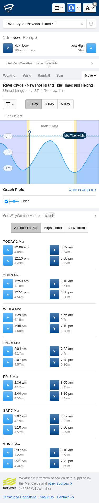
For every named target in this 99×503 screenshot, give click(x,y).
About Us (47, 497)
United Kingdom (16, 90)
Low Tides (76, 228)
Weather (10, 75)
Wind (27, 75)
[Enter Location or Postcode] (49, 24)
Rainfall (44, 75)
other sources (58, 483)
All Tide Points (26, 228)
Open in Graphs (81, 190)
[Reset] (82, 24)
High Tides (53, 228)
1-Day (33, 104)
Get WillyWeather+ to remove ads (32, 63)
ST (36, 90)
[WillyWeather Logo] (12, 7)
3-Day (49, 104)
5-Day (65, 104)
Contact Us (65, 497)
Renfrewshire (54, 90)
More (89, 75)
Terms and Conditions (19, 497)
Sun (59, 75)
